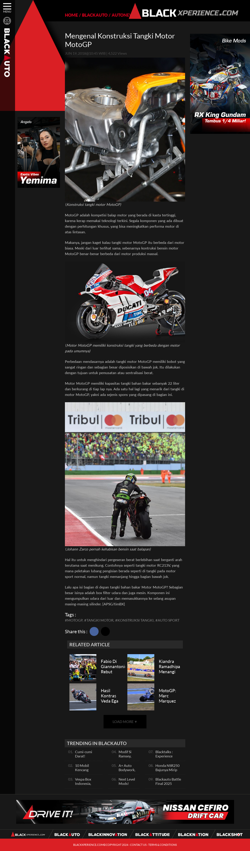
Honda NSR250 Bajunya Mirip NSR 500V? (167, 769)
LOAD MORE (125, 721)
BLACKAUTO (95, 15)
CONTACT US (138, 845)
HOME (71, 15)
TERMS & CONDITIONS (162, 845)
